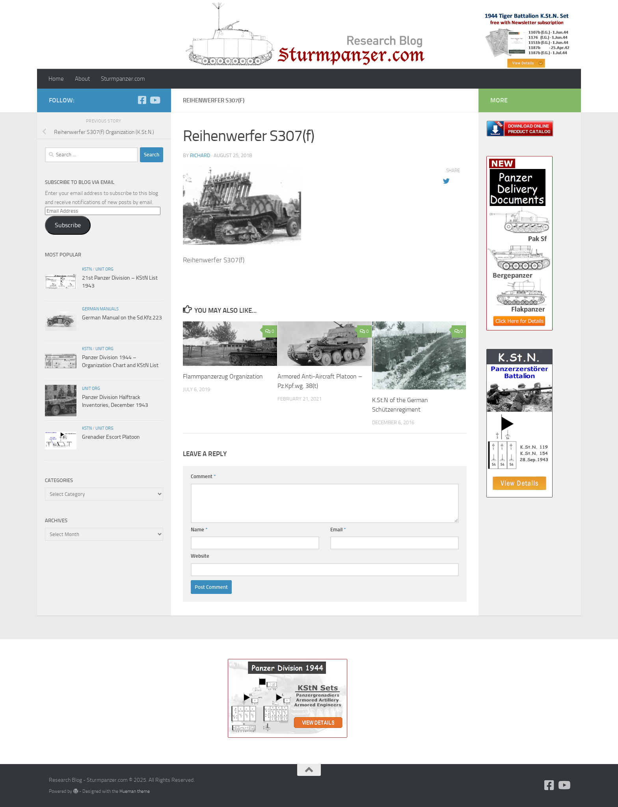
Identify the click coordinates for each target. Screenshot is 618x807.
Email (338, 529)
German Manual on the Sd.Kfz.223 (122, 317)
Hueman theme (134, 791)
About (82, 78)
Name (199, 529)
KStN (87, 269)
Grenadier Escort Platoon (111, 437)
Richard (200, 155)
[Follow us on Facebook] (142, 100)
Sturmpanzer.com (123, 78)
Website (200, 556)
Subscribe (68, 225)
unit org (104, 269)
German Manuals (100, 309)
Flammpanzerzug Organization (223, 376)
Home (56, 78)
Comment (203, 476)
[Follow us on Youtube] (154, 100)
